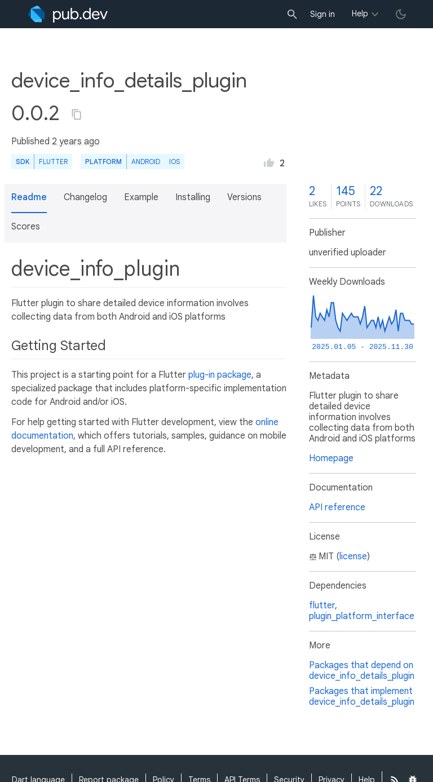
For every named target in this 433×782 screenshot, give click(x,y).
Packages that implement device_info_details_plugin (361, 697)
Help (360, 13)
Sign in (322, 14)
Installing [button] (192, 197)
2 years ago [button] (76, 141)
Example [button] (141, 197)
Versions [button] (244, 197)
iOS (174, 161)
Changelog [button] (85, 197)
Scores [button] (25, 226)
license (353, 556)
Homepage (331, 458)
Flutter (53, 161)
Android (145, 161)
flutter (322, 605)
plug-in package (219, 375)
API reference (337, 507)
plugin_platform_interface (361, 616)
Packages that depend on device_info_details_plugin (361, 671)
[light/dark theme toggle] (401, 14)
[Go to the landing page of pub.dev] (68, 14)
